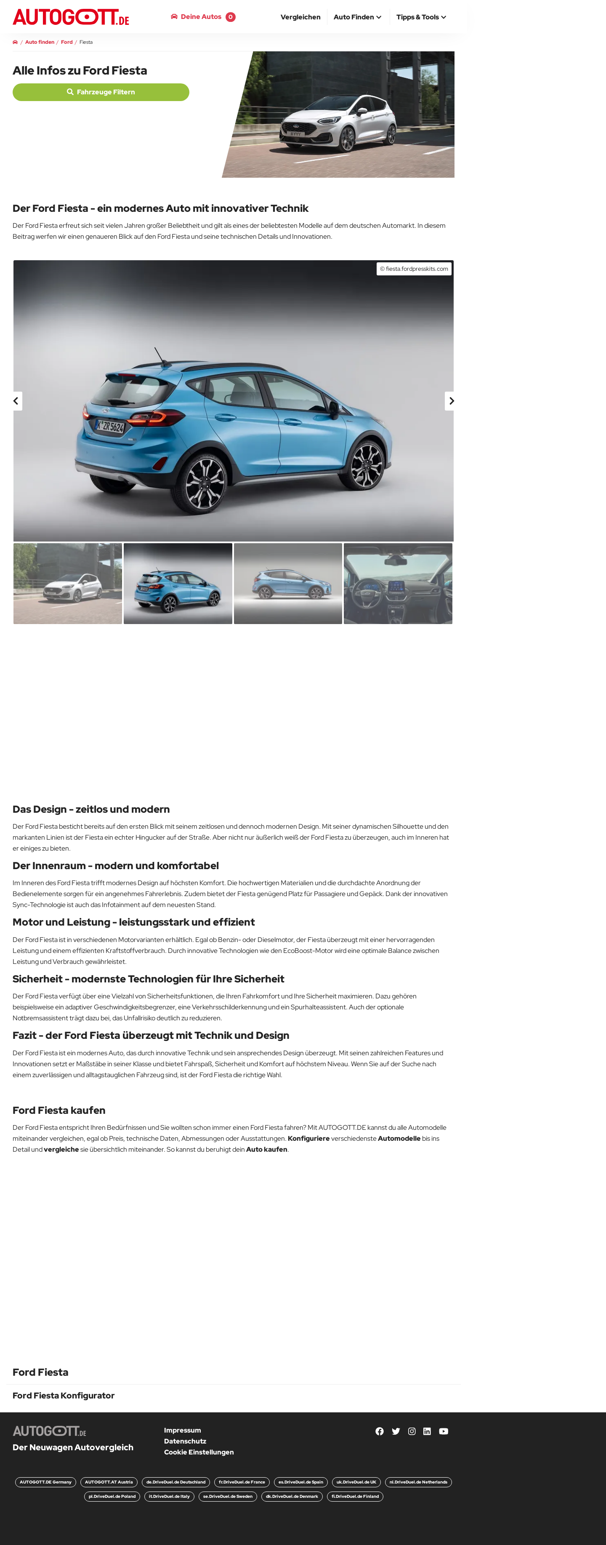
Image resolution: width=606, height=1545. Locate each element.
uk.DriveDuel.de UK (356, 1482)
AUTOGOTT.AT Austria (109, 1482)
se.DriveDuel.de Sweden (227, 1496)
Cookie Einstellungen (199, 1452)
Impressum (182, 1430)
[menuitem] (300, 17)
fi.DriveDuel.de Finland (355, 1496)
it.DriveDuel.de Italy (169, 1496)
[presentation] (16, 401)
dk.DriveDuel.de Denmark (292, 1496)
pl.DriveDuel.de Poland (112, 1496)
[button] (358, 18)
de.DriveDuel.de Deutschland (175, 1482)
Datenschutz (185, 1441)
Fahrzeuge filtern (101, 92)
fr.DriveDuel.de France (242, 1482)
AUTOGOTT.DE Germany (46, 1482)
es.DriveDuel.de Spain (301, 1482)
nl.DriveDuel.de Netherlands (418, 1482)
